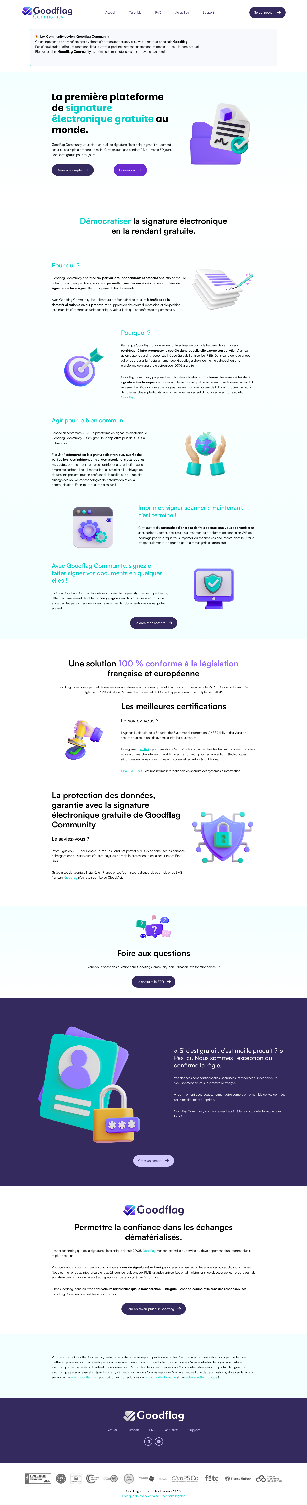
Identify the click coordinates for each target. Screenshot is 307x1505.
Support (208, 12)
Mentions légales (173, 1496)
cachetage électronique (200, 1377)
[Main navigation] (161, 12)
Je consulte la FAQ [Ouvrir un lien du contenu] (153, 982)
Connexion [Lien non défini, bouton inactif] (130, 170)
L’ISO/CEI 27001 (133, 771)
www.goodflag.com (84, 1377)
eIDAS (144, 749)
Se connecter (267, 12)
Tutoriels (135, 12)
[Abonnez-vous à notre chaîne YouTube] (159, 1441)
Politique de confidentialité (140, 1496)
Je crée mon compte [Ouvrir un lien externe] (153, 623)
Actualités (182, 12)
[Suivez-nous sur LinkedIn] (148, 1441)
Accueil (110, 12)
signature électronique (160, 1377)
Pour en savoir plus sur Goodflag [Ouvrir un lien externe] (153, 1309)
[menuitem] (111, 12)
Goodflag (127, 397)
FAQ (158, 12)
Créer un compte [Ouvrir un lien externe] (73, 170)
